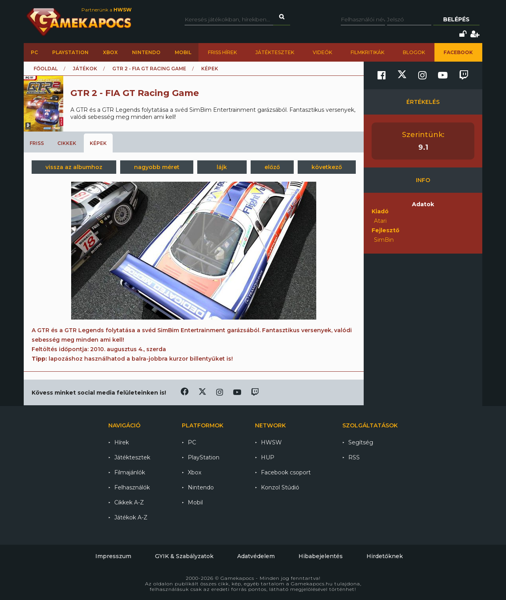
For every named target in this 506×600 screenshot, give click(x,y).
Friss (37, 143)
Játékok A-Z (130, 517)
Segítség (360, 442)
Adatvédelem (256, 556)
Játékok (85, 68)
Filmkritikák (367, 52)
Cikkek (66, 143)
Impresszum (113, 556)
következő (327, 167)
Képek (98, 143)
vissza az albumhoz (73, 167)
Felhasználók (132, 487)
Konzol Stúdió (280, 487)
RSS (354, 457)
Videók (322, 52)
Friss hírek (222, 52)
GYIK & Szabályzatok (184, 556)
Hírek (121, 442)
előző (272, 167)
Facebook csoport (286, 472)
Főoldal (46, 68)
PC (34, 52)
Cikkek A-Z (129, 502)
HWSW (271, 442)
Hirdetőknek (384, 556)
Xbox (110, 52)
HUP (267, 457)
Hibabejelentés (320, 556)
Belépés (456, 19)
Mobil (183, 52)
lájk (222, 167)
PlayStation (70, 52)
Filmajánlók (129, 472)
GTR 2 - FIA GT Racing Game (149, 68)
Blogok (414, 52)
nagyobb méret (156, 167)
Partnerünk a (106, 10)
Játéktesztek (274, 52)
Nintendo (146, 52)
